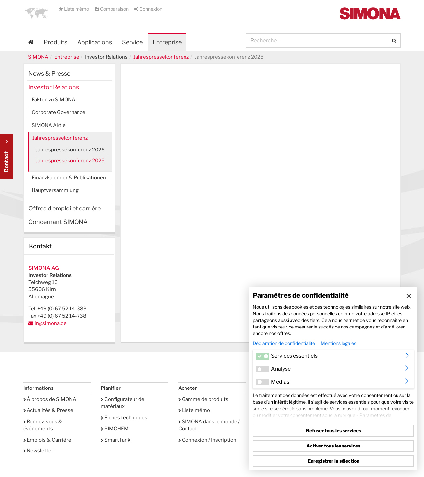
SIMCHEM (115, 429)
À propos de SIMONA (49, 399)
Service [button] (132, 42)
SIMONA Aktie (49, 125)
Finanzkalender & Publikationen (69, 178)
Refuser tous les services (333, 430)
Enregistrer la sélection (333, 461)
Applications (94, 42)
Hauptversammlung (55, 190)
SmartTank (115, 440)
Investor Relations (53, 87)
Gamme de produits (203, 399)
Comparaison (112, 9)
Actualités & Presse (48, 410)
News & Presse (49, 73)
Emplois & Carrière (47, 440)
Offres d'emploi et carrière (64, 208)
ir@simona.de (51, 323)
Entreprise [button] (167, 42)
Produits (55, 42)
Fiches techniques (124, 418)
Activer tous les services (333, 445)
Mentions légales (338, 343)
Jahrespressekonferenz (161, 57)
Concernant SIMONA (58, 221)
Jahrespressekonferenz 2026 (70, 150)
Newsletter (38, 451)
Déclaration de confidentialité (284, 343)
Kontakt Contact (6, 156)
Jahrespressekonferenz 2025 (70, 161)
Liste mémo (74, 9)
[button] (36, 13)
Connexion (148, 9)
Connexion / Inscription (207, 440)
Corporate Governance (58, 112)
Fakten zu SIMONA (53, 100)
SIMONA (38, 57)
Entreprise (66, 57)
